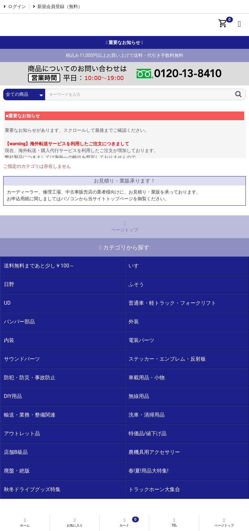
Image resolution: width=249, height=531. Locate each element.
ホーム (25, 522)
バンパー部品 (19, 322)
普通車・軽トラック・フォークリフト (172, 303)
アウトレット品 (22, 433)
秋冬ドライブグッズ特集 (32, 489)
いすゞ (136, 266)
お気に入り (75, 522)
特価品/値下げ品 (148, 433)
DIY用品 (13, 396)
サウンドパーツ (22, 359)
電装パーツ (141, 340)
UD (7, 303)
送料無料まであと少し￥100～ (39, 266)
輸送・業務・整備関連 (29, 415)
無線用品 (139, 396)
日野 (9, 284)
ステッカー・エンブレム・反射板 (167, 359)
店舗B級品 (16, 452)
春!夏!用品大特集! (148, 471)
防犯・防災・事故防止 (29, 377)
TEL (174, 522)
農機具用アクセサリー (154, 452)
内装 (9, 340)
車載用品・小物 (147, 377)
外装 (134, 322)
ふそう (136, 284)
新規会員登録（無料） (59, 6)
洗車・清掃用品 (147, 415)
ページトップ (124, 226)
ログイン (17, 6)
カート (124, 522)
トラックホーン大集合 (154, 489)
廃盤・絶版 (17, 471)
